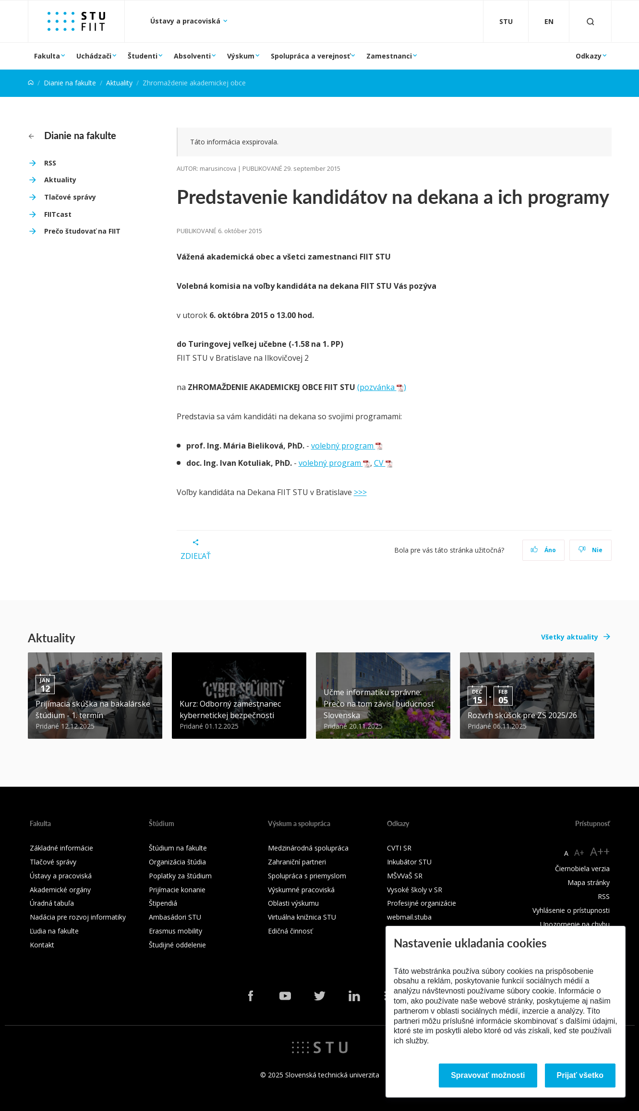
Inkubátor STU (409, 861)
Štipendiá (163, 903)
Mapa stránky (588, 882)
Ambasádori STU (175, 917)
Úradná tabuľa (52, 903)
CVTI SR (399, 847)
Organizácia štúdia (177, 861)
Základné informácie (61, 847)
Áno (543, 550)
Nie (590, 550)
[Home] (31, 82)
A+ (579, 852)
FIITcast (58, 214)
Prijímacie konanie (177, 889)
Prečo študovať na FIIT (82, 231)
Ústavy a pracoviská (186, 20)
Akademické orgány (60, 889)
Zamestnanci (389, 55)
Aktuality (119, 82)
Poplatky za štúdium (180, 875)
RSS (50, 162)
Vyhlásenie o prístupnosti (571, 910)
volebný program (347, 445)
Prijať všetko (580, 1075)
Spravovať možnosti (488, 1075)
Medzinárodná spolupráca (308, 847)
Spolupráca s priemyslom (307, 875)
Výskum (240, 55)
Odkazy (589, 55)
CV (383, 463)
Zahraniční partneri (297, 861)
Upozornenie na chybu (575, 924)
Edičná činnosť (290, 930)
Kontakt (42, 944)
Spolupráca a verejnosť (310, 55)
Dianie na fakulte (70, 82)
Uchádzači (93, 55)
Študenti (142, 55)
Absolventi (192, 55)
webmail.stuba (409, 917)
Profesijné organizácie (421, 903)
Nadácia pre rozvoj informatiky (78, 917)
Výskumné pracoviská (301, 889)
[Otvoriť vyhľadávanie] (590, 21)
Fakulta (47, 55)
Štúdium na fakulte (178, 847)
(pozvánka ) (381, 387)
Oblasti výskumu (293, 903)
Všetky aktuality (569, 636)
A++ (600, 851)
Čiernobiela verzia (582, 868)
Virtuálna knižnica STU (302, 917)
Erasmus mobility (175, 930)
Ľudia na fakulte (54, 930)
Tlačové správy (70, 196)
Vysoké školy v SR (414, 889)
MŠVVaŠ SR (404, 875)
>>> (360, 492)
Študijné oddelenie (177, 944)
